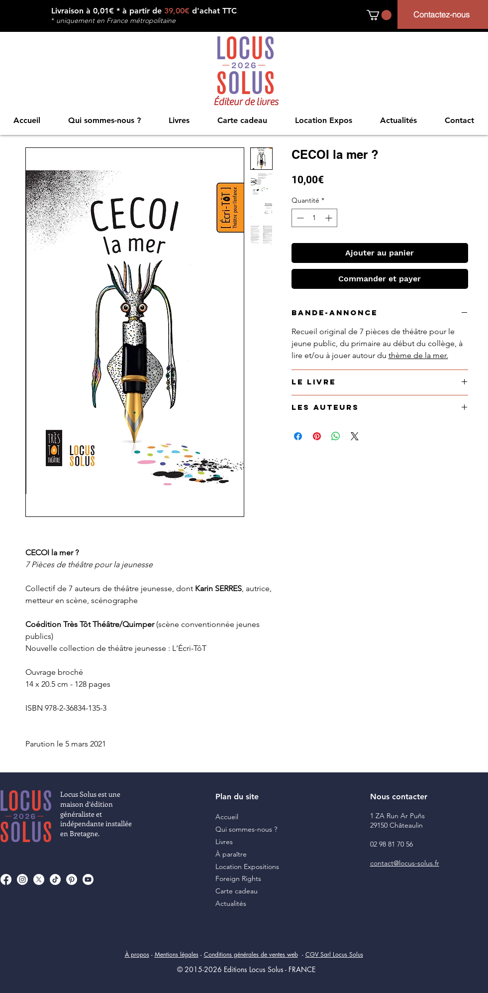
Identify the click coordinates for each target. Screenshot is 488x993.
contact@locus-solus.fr (404, 863)
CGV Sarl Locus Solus (334, 954)
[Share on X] (355, 436)
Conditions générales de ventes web (251, 954)
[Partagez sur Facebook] (298, 436)
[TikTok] (55, 879)
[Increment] (329, 218)
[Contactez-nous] (442, 14)
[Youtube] (88, 879)
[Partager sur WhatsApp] (336, 436)
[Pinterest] (71, 879)
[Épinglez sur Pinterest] (317, 436)
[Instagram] (22, 879)
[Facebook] (5, 879)
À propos (137, 954)
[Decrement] (299, 218)
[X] (38, 879)
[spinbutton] (314, 218)
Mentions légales (176, 954)
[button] (379, 15)
